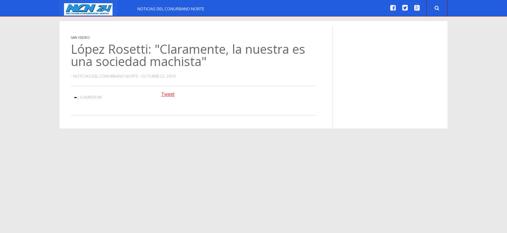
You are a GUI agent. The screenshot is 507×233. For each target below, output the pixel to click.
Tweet (168, 94)
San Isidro (80, 37)
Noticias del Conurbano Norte (170, 9)
